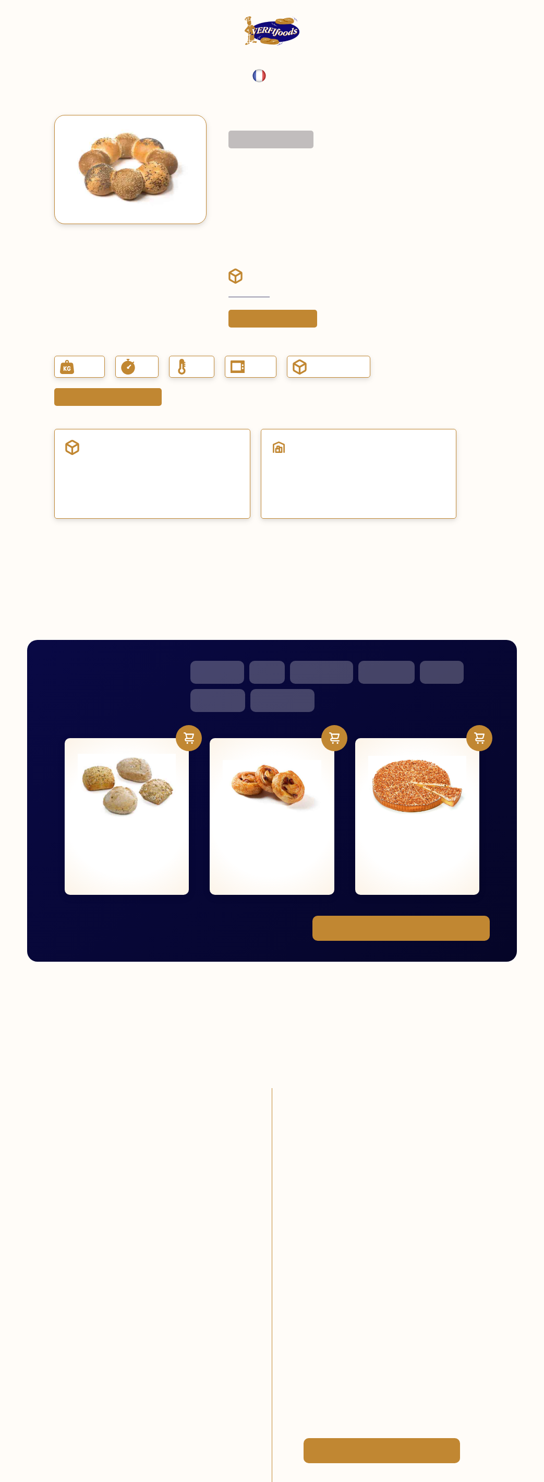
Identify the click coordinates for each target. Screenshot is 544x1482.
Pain (267, 672)
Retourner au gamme (271, 139)
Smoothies (386, 672)
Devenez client (249, 294)
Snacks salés (321, 672)
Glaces (441, 672)
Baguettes (218, 700)
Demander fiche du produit (108, 397)
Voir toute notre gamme (401, 928)
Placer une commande (273, 318)
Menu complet (249, 120)
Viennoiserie (282, 700)
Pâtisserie (217, 672)
